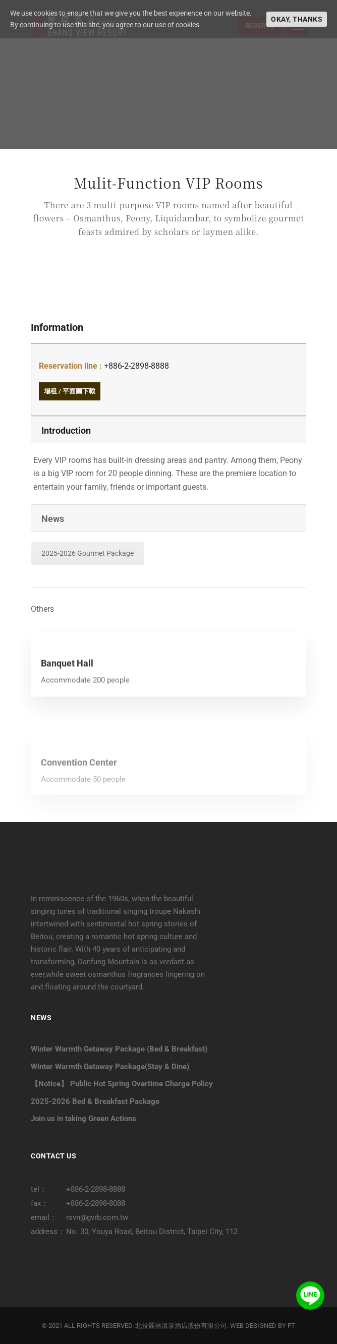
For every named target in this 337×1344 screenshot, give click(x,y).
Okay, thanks (296, 19)
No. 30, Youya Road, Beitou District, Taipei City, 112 (152, 1231)
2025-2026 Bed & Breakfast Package (95, 1101)
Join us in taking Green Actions (83, 1118)
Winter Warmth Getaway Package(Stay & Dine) (110, 1066)
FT (291, 1325)
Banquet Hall (67, 692)
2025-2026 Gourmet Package (87, 553)
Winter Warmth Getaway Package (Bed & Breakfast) (119, 1049)
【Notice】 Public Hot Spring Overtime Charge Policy (122, 1083)
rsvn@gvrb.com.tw (97, 1217)
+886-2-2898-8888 (136, 366)
